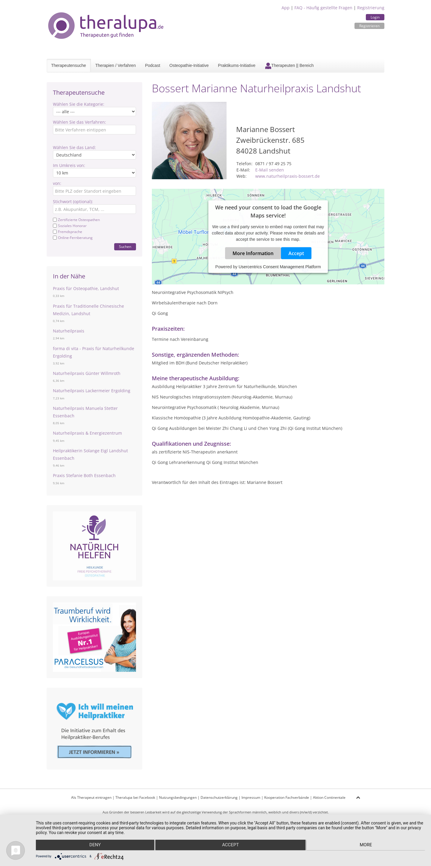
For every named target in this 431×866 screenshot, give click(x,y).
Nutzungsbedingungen (178, 797)
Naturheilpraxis (68, 331)
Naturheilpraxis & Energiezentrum (87, 433)
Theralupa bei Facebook (135, 797)
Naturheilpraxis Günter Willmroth (86, 373)
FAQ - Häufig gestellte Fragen (323, 7)
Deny (94, 845)
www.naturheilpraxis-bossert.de (287, 176)
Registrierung (370, 7)
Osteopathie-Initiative (189, 65)
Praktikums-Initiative (236, 65)
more (367, 845)
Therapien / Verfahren (115, 65)
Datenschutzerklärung (219, 797)
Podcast (152, 65)
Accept (296, 253)
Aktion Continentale (329, 797)
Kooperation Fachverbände (286, 797)
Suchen (125, 246)
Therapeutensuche (68, 65)
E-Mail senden (269, 170)
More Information (253, 253)
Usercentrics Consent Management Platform (280, 266)
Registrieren (369, 25)
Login (375, 17)
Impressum (251, 797)
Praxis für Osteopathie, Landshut (86, 288)
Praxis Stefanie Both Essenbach (84, 475)
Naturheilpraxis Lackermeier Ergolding (91, 390)
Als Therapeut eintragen (91, 797)
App (286, 7)
